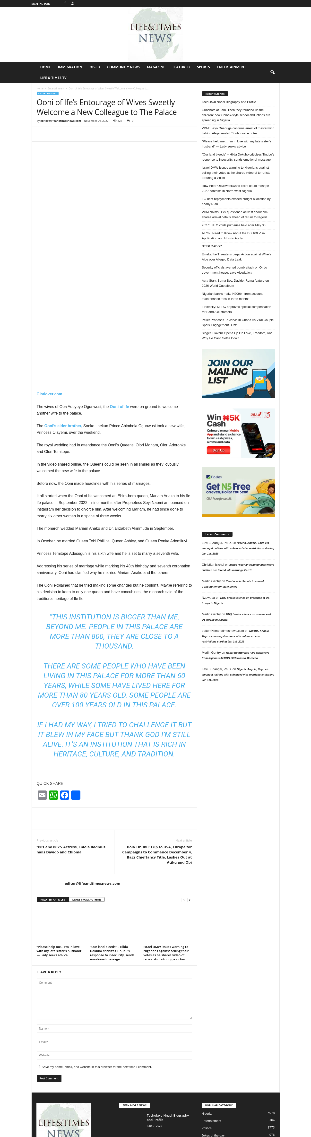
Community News (123, 67)
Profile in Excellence (216, 1065)
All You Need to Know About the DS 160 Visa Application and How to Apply (233, 235)
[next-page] (189, 822)
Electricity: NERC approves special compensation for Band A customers (236, 309)
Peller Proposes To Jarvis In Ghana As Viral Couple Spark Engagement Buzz (238, 322)
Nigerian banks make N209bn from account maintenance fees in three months (232, 296)
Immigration (70, 67)
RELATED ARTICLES (53, 822)
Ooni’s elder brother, (63, 348)
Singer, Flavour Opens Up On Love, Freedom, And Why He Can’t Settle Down (237, 335)
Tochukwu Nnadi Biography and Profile (229, 102)
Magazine (156, 67)
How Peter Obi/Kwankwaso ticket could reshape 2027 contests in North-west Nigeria (235, 188)
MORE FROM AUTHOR (86, 822)
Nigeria (207, 1036)
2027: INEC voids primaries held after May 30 (234, 225)
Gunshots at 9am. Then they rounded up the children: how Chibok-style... (168, 1065)
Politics (207, 1050)
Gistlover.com (49, 316)
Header (207, 1072)
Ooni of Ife (120, 329)
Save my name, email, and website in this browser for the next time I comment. (97, 989)
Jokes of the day (213, 1057)
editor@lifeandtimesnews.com (60, 120)
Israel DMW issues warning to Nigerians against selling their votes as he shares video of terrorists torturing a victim (166, 875)
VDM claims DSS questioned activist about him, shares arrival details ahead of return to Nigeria (235, 214)
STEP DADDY (212, 246)
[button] (272, 72)
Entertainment (231, 67)
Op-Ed (94, 67)
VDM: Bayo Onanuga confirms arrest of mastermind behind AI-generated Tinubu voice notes (238, 130)
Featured (181, 67)
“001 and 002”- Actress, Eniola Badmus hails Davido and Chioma (71, 772)
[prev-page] (183, 822)
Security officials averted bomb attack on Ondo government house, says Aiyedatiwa (234, 270)
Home (45, 67)
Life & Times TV (53, 77)
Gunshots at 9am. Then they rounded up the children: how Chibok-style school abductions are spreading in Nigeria (236, 115)
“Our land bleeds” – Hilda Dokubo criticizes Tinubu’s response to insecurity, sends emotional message (112, 875)
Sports (203, 67)
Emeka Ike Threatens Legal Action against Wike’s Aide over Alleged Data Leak (236, 256)
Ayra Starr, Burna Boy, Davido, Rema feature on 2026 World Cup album (235, 283)
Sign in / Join (41, 3)
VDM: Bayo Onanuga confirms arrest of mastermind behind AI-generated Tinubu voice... (166, 1091)
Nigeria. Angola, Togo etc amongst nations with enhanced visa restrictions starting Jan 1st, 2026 (238, 548)
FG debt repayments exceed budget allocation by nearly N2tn (236, 201)
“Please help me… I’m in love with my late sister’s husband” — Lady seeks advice (59, 873)
